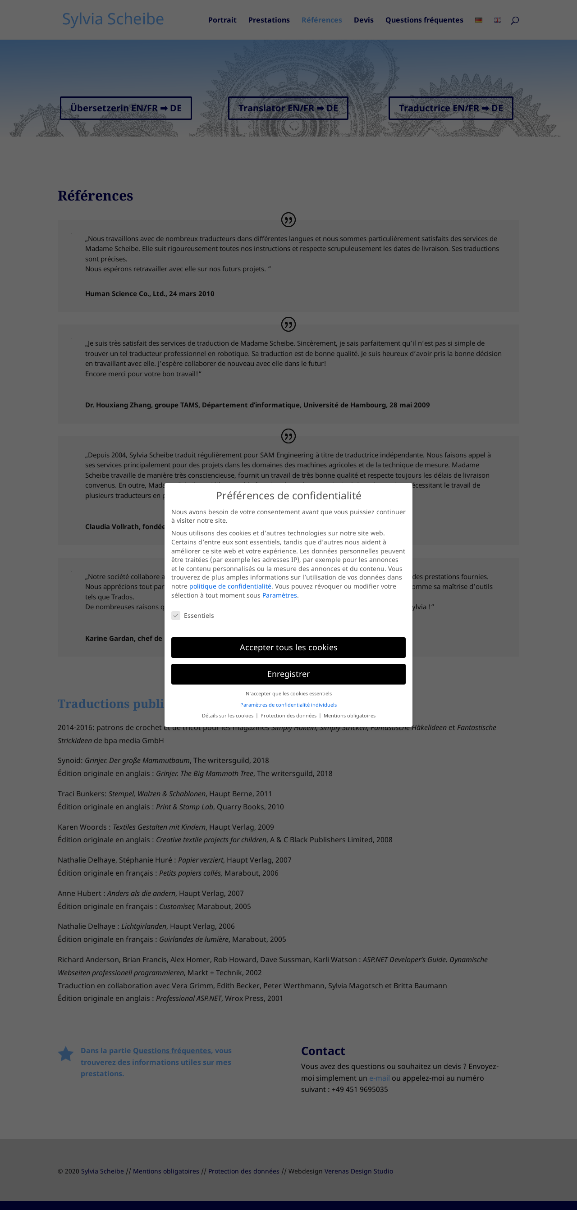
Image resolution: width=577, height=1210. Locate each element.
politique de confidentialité (230, 586)
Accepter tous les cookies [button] (289, 647)
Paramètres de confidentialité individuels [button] (288, 705)
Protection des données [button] (289, 715)
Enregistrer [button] (288, 673)
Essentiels (192, 615)
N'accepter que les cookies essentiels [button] (289, 693)
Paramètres (279, 595)
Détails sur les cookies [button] (228, 715)
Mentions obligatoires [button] (350, 715)
